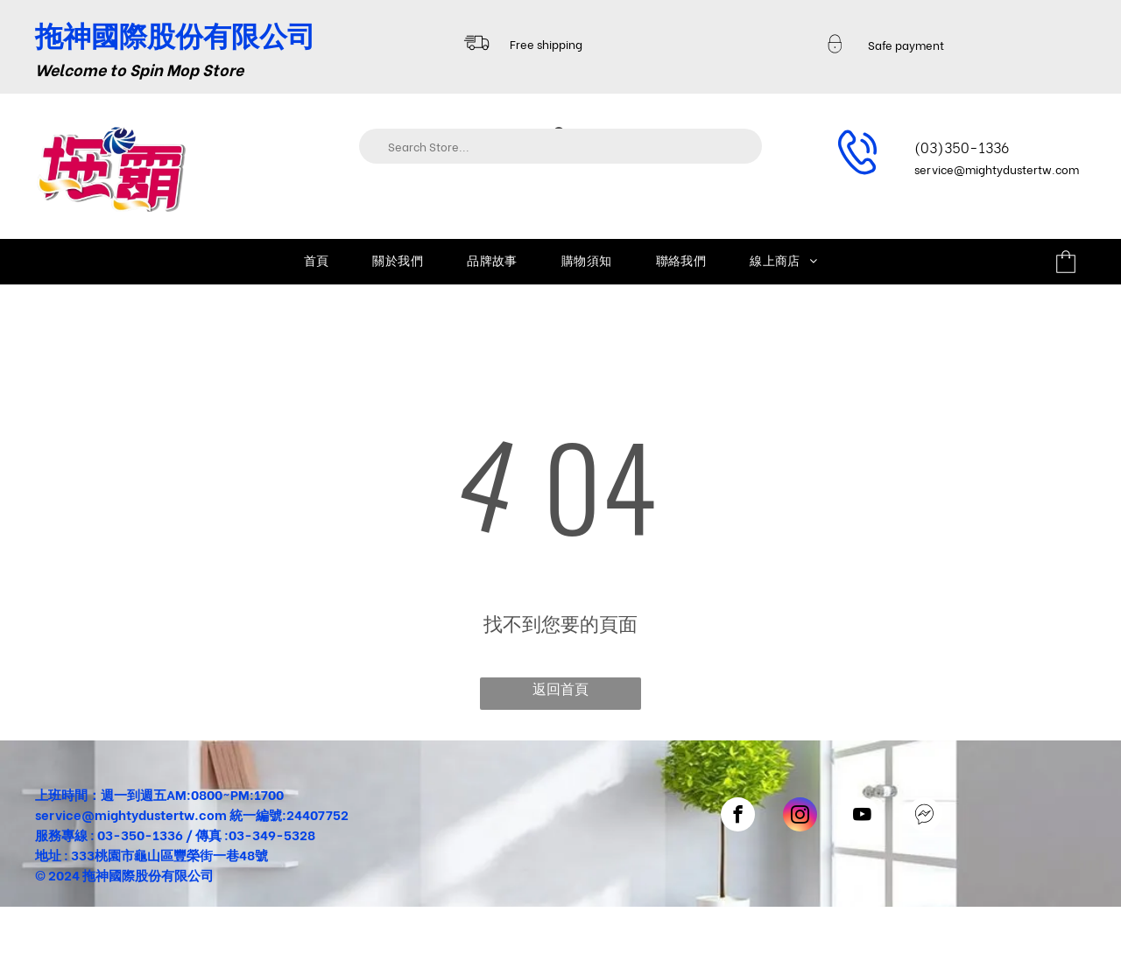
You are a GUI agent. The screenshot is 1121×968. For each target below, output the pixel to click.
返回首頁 (560, 687)
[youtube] (862, 816)
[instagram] (800, 816)
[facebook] (738, 816)
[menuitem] (316, 259)
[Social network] (924, 816)
